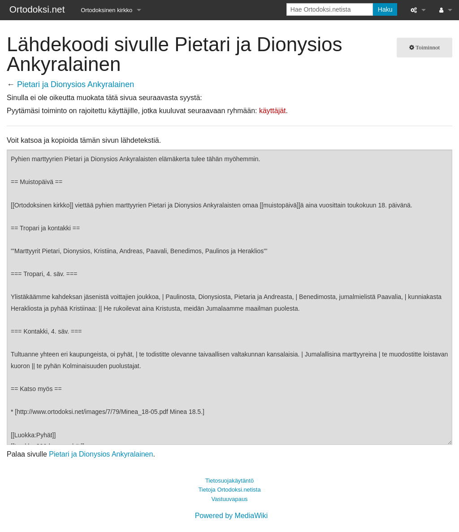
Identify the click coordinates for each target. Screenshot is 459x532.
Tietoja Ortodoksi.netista (229, 489)
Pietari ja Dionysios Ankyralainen (75, 84)
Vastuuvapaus (229, 499)
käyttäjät (272, 110)
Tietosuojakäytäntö (229, 480)
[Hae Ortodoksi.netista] (329, 9)
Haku (385, 9)
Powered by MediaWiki (231, 515)
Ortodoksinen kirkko (106, 10)
